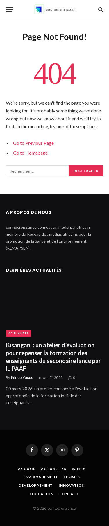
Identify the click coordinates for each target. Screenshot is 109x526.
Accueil (26, 468)
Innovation (71, 485)
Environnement (41, 477)
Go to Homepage (30, 152)
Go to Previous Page (33, 143)
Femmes (72, 477)
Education (41, 494)
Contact (69, 494)
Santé (78, 468)
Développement (36, 485)
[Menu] (9, 9)
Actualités (18, 333)
